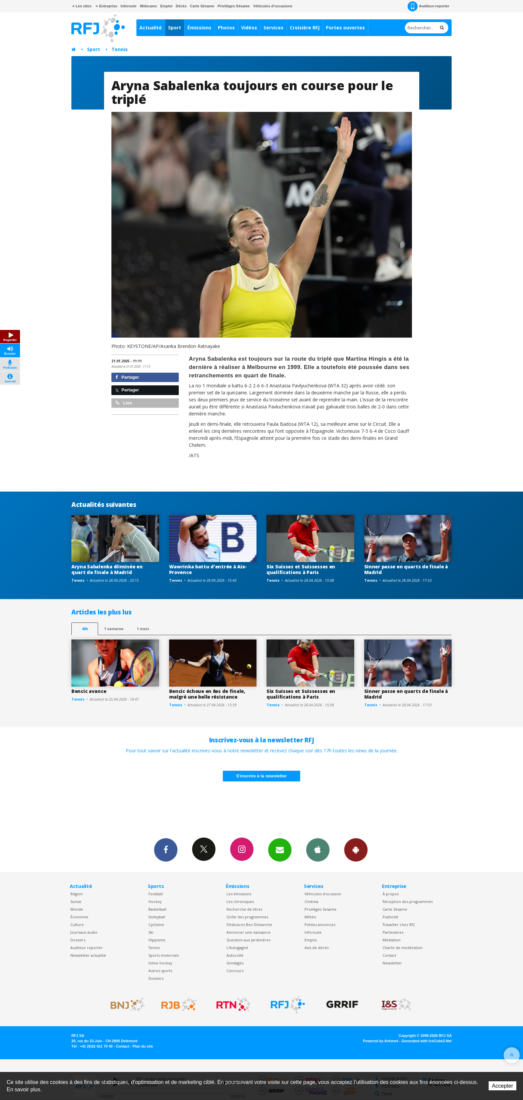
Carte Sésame (202, 6)
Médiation (392, 940)
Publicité (390, 917)
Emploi (166, 6)
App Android (356, 849)
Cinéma (311, 901)
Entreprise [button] (106, 6)
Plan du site (142, 1046)
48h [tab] (85, 628)
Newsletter (392, 963)
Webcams (148, 6)
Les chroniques (240, 901)
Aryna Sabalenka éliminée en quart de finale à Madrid (106, 569)
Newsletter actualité (88, 955)
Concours (234, 970)
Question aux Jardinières (248, 940)
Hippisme (156, 940)
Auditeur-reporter (428, 6)
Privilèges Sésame (233, 6)
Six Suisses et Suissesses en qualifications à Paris (301, 569)
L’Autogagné (237, 947)
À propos (391, 894)
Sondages (234, 963)
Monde (76, 909)
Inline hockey (160, 963)
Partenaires (393, 932)
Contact (389, 955)
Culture (77, 924)
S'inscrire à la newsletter (261, 775)
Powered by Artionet (380, 1041)
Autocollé (234, 955)
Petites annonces (320, 924)
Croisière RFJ (305, 27)
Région (76, 894)
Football (155, 894)
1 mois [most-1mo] (143, 628)
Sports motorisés (163, 955)
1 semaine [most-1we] (113, 628)
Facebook (165, 849)
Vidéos (249, 27)
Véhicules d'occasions (273, 6)
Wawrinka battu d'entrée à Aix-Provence (208, 569)
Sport (174, 27)
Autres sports (160, 970)
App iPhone (318, 849)
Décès (181, 6)
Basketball (157, 909)
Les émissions (238, 894)
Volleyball (156, 917)
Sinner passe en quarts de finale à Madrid (406, 569)
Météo (310, 917)
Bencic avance (88, 691)
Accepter (502, 1086)
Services (274, 27)
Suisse (75, 901)
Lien (123, 402)
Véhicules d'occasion (323, 894)
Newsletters (280, 849)
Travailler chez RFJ (399, 924)
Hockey (154, 901)
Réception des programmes (408, 901)
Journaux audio (83, 932)
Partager (127, 377)
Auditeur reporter (86, 947)
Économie (79, 917)
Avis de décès (317, 947)
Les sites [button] (81, 6)
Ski (150, 932)
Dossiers (77, 940)
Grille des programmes (247, 917)
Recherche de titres (244, 909)
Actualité (150, 27)
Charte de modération (403, 947)
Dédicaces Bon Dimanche (249, 924)
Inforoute (129, 6)
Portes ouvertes (345, 27)
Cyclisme (156, 924)
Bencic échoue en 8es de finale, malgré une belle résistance (207, 694)
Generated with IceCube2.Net (427, 1041)
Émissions (199, 27)
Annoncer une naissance (248, 932)
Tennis (119, 49)
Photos (226, 27)
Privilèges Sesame (321, 909)
